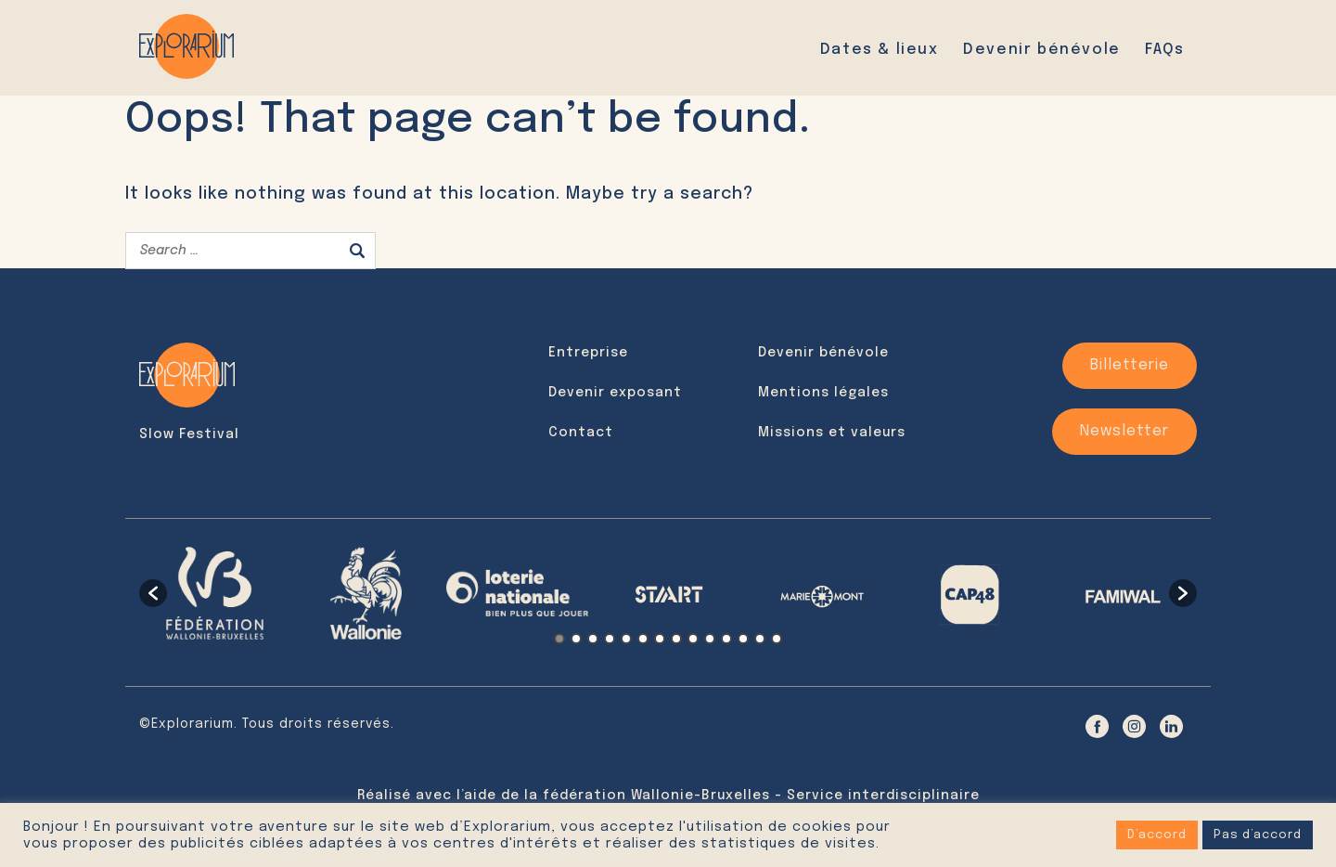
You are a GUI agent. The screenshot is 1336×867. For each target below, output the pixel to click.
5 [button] (626, 638)
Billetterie (1129, 365)
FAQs (1164, 50)
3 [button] (592, 638)
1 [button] (559, 638)
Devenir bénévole (1042, 50)
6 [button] (643, 638)
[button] (153, 593)
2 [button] (576, 638)
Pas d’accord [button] (1258, 835)
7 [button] (659, 638)
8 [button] (676, 638)
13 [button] (759, 638)
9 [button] (693, 638)
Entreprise (588, 352)
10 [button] (709, 638)
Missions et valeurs (832, 432)
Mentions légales (823, 392)
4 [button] (609, 638)
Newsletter (1124, 431)
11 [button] (726, 638)
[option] (215, 593)
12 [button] (743, 638)
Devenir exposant (615, 392)
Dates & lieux (879, 50)
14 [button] (776, 638)
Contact (580, 432)
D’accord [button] (1157, 835)
